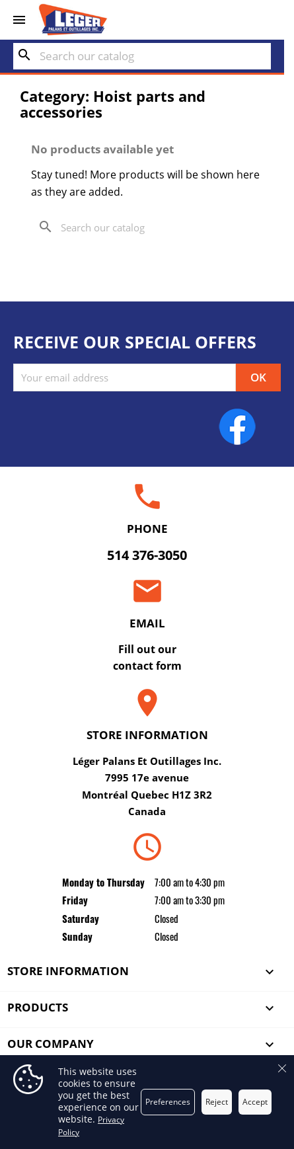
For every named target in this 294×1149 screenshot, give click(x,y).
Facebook (237, 426)
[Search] (142, 56)
